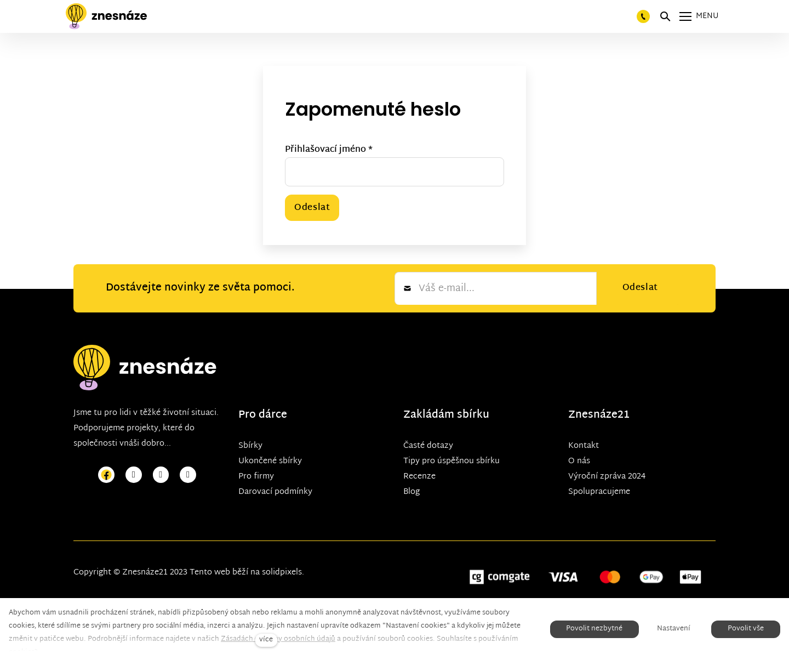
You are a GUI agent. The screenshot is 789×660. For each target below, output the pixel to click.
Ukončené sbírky (270, 460)
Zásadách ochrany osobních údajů (278, 639)
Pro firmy (256, 476)
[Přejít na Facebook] (106, 475)
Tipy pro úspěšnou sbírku (451, 460)
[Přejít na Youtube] (161, 475)
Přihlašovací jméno (329, 150)
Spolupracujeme (599, 491)
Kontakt (583, 445)
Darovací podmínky (275, 491)
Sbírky (250, 445)
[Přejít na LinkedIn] (188, 475)
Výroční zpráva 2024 (606, 476)
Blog (411, 491)
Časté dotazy (428, 445)
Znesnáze (593, 414)
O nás (579, 460)
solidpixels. (283, 572)
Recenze (419, 476)
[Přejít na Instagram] (133, 475)
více (266, 640)
